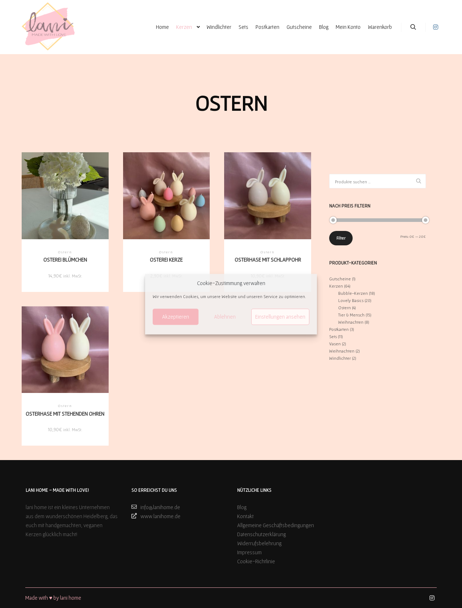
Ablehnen (225, 317)
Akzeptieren (175, 317)
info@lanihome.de (155, 507)
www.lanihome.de (155, 516)
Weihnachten (350, 322)
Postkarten (339, 329)
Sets (333, 336)
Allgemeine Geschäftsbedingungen (275, 525)
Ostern (344, 307)
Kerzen (336, 286)
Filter (340, 238)
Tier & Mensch (351, 314)
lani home (70, 598)
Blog (242, 507)
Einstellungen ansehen (280, 317)
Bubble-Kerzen (353, 293)
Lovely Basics (350, 300)
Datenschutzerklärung (261, 534)
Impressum (249, 552)
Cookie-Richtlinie (256, 561)
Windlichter (340, 358)
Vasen (335, 343)
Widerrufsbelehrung (259, 543)
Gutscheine (340, 278)
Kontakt (245, 516)
